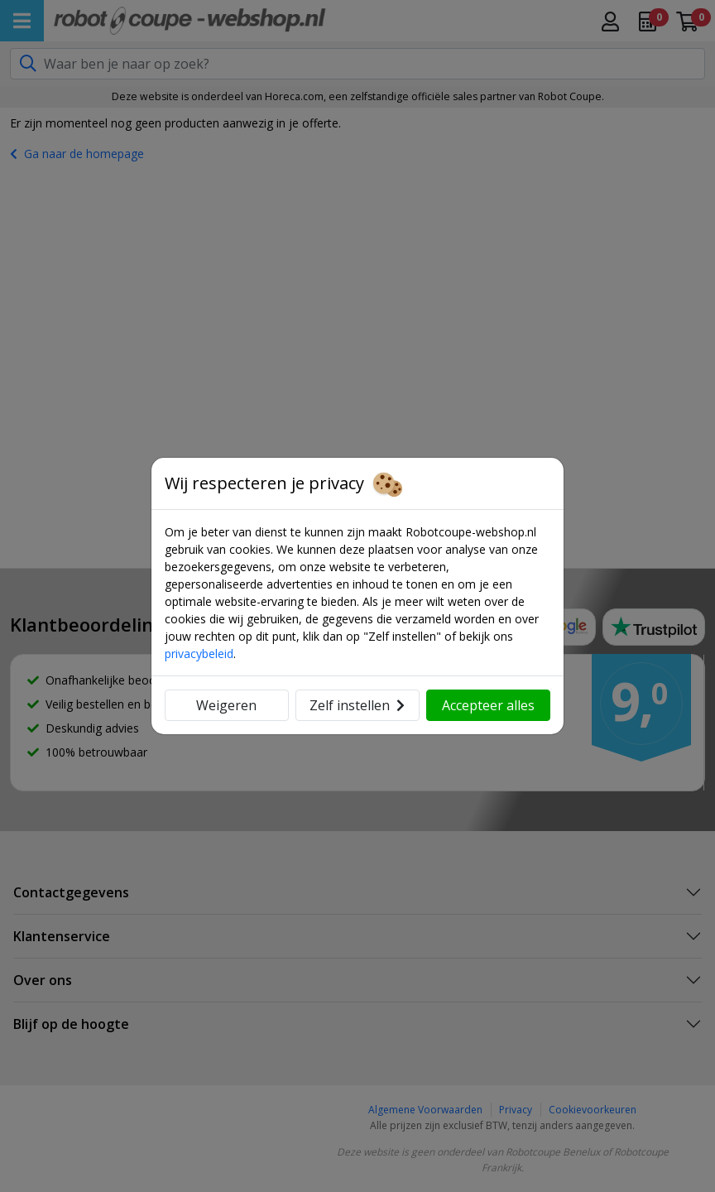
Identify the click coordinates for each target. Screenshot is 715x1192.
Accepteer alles (488, 705)
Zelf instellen (357, 705)
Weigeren (226, 705)
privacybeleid (199, 653)
